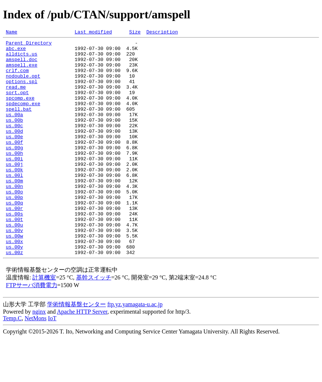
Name (11, 32)
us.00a (14, 131)
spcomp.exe (20, 111)
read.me (16, 97)
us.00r (14, 243)
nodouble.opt (23, 84)
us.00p (14, 230)
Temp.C (12, 362)
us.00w (14, 276)
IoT (52, 362)
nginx (39, 356)
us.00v (14, 270)
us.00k (14, 197)
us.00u (14, 263)
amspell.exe (21, 71)
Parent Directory (29, 45)
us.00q (14, 236)
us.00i (14, 184)
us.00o (14, 223)
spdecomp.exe (23, 117)
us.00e (14, 157)
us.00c (14, 144)
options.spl (21, 91)
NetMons (36, 362)
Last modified (93, 32)
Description (162, 32)
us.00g (14, 170)
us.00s (14, 250)
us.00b (14, 137)
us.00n (14, 217)
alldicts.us (21, 58)
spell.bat (19, 124)
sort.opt (17, 104)
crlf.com (17, 78)
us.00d (14, 150)
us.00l (14, 203)
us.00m (14, 210)
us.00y (14, 289)
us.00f (14, 164)
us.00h (14, 177)
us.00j (14, 190)
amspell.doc (21, 64)
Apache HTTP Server (82, 356)
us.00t (14, 256)
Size (134, 32)
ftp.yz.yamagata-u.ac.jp (134, 348)
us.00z (14, 296)
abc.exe (16, 51)
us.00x (14, 283)
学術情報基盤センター (76, 348)
